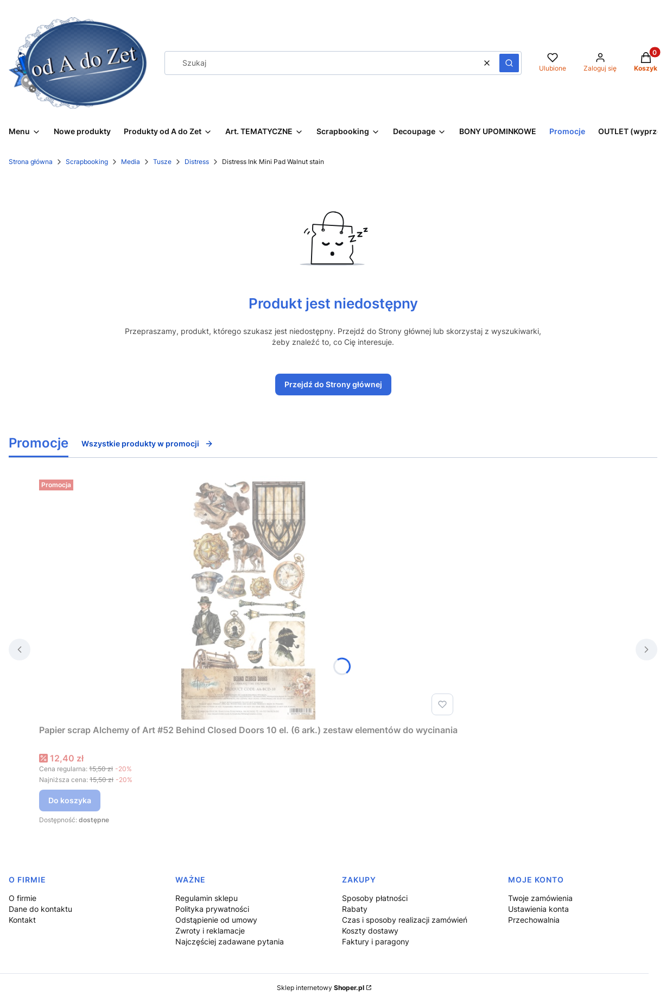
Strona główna (31, 161)
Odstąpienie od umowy (216, 919)
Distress (197, 161)
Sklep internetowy (320, 988)
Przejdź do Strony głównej (333, 384)
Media (130, 161)
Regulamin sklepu (206, 898)
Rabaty (354, 908)
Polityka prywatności (212, 908)
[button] (509, 63)
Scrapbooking (87, 161)
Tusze (162, 161)
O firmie (22, 898)
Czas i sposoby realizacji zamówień (404, 919)
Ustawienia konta (538, 908)
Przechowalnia (534, 919)
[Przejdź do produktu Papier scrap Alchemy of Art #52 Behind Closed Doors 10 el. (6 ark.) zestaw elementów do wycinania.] (248, 597)
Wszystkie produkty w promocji (147, 443)
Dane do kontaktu (40, 908)
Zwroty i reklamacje (210, 930)
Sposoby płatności (375, 898)
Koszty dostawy (370, 930)
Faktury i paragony (375, 941)
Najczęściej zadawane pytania (229, 941)
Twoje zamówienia (540, 898)
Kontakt (22, 919)
